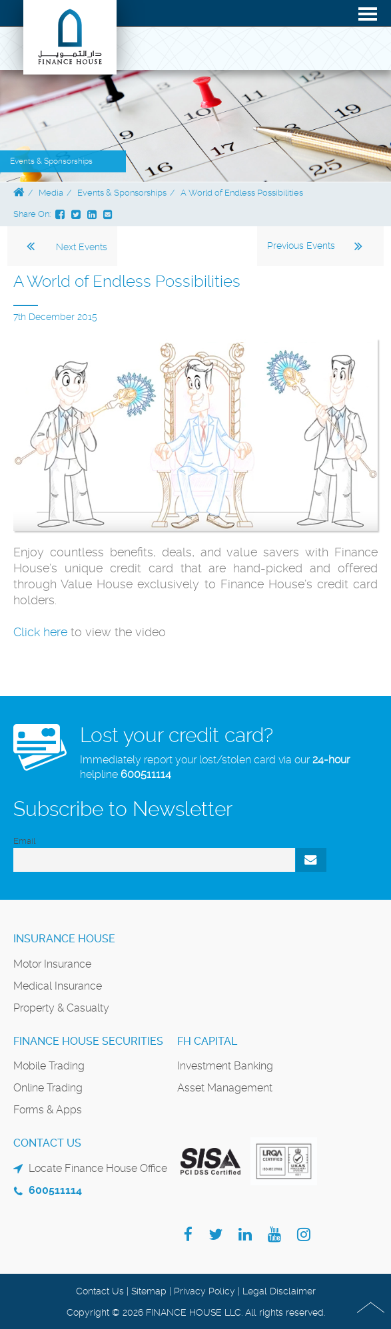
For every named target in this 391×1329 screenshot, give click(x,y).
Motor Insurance (52, 964)
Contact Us (100, 1291)
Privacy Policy (204, 1291)
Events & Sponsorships (122, 193)
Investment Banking (225, 1065)
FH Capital (207, 1041)
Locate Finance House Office (98, 1168)
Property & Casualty (61, 1008)
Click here (40, 632)
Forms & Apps (47, 1109)
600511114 (146, 774)
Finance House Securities (88, 1041)
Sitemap (149, 1291)
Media (51, 193)
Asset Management (224, 1087)
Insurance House (64, 938)
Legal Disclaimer (279, 1291)
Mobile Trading (49, 1065)
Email (24, 841)
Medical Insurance (57, 986)
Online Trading (48, 1087)
